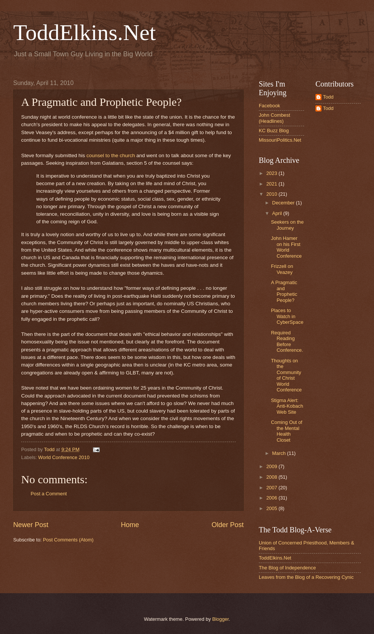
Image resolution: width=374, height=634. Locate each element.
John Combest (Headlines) (274, 118)
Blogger (220, 619)
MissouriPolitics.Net (280, 140)
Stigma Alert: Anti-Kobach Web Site (287, 406)
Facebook (269, 105)
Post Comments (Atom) (68, 540)
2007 (272, 487)
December (284, 203)
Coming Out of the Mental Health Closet (286, 430)
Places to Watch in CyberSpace (287, 316)
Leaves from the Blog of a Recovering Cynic (306, 577)
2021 (272, 184)
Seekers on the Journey (287, 224)
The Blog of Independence (287, 568)
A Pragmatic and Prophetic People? (284, 291)
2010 (272, 194)
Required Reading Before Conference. (287, 341)
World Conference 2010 (64, 457)
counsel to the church (111, 155)
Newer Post (30, 525)
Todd (328, 97)
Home (130, 525)
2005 (272, 508)
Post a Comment (49, 493)
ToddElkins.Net (84, 32)
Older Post (228, 525)
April (277, 213)
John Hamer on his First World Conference (286, 246)
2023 (272, 173)
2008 (272, 477)
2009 (272, 466)
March (279, 453)
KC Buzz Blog (274, 130)
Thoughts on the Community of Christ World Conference (286, 375)
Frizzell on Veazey (282, 269)
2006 (272, 498)
